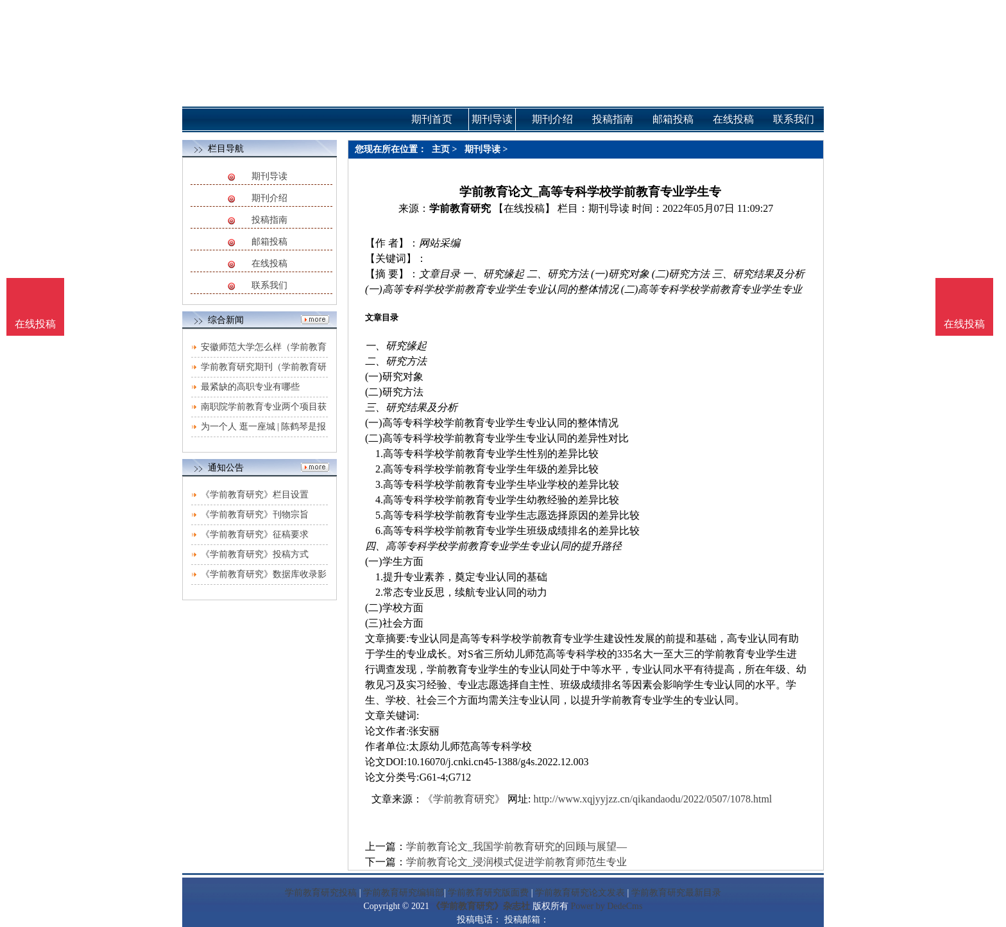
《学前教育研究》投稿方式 (255, 554)
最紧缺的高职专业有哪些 (250, 387)
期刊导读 (269, 176)
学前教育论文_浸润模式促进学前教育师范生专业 (516, 861)
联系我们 (269, 285)
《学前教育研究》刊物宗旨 (255, 514)
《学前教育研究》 (464, 798)
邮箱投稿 (269, 242)
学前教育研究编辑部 (403, 892)
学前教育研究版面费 (488, 892)
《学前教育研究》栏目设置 (255, 494)
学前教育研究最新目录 (676, 892)
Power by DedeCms (606, 906)
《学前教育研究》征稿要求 (255, 534)
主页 (441, 149)
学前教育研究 (460, 208)
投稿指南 (269, 220)
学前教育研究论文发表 (580, 892)
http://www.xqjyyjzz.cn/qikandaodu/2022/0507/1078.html (652, 798)
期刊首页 (431, 119)
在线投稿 (269, 263)
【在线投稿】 (524, 208)
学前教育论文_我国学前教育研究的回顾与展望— (516, 846)
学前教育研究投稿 (321, 892)
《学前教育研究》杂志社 (480, 906)
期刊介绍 (269, 198)
